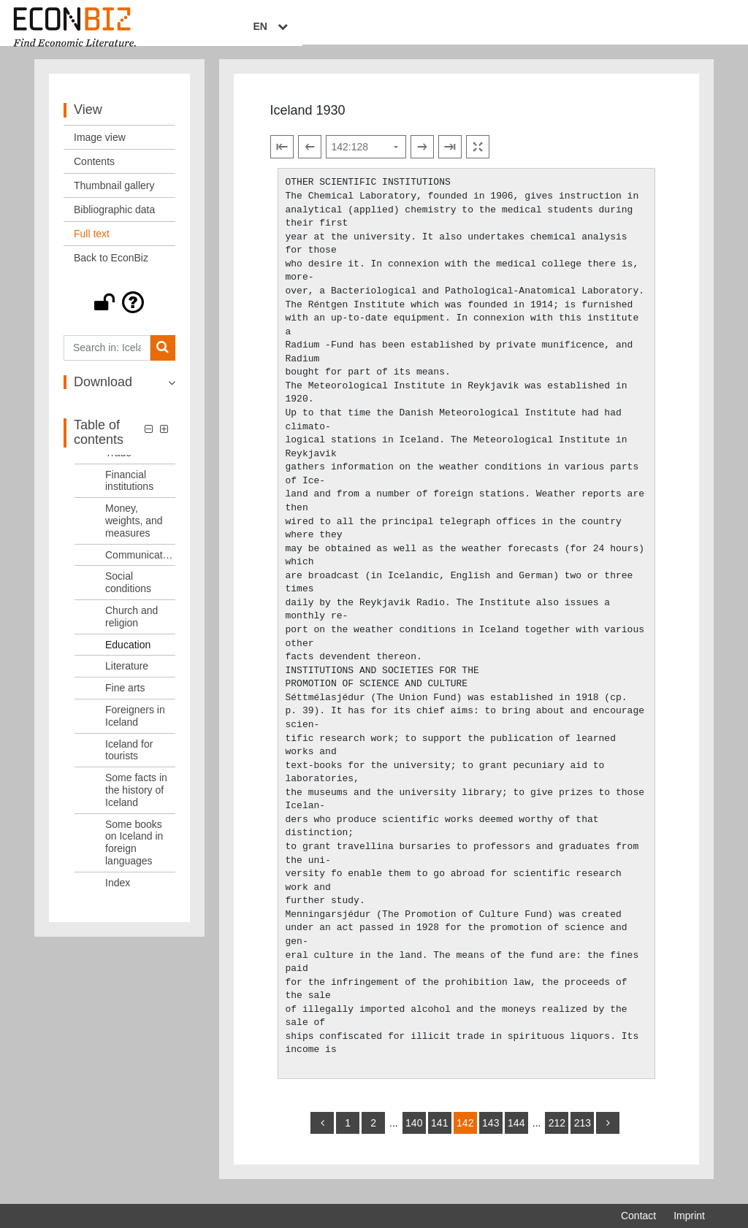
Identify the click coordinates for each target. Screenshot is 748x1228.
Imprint (689, 1215)
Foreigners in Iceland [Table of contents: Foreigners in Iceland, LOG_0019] (135, 726)
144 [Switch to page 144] (516, 1133)
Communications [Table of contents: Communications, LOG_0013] (140, 565)
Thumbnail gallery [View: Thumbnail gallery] (114, 196)
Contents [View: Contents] (94, 171)
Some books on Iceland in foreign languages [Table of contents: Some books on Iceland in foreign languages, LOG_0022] (134, 853)
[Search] (162, 358)
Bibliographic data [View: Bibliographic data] (114, 220)
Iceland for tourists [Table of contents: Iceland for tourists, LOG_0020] (129, 760)
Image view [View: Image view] (100, 147)
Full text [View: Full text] (92, 244)
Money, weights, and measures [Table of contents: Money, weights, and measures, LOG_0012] (134, 531)
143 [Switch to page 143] (490, 1133)
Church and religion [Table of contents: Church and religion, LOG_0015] (131, 627)
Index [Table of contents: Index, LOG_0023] (117, 893)
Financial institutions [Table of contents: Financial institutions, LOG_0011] (129, 491)
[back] (322, 1133)
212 (557, 1133)
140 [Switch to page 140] (413, 1133)
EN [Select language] (695, 27)
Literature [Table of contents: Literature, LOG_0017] (126, 677)
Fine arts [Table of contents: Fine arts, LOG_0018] (125, 698)
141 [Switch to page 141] (439, 1133)
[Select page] (366, 158)
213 (582, 1133)
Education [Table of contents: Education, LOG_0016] (127, 655)
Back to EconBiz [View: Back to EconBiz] (111, 268)
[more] (607, 1133)
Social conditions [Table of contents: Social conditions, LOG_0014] (128, 593)
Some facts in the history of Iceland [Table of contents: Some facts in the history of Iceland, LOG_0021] (136, 800)
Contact (638, 1215)
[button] (119, 312)
